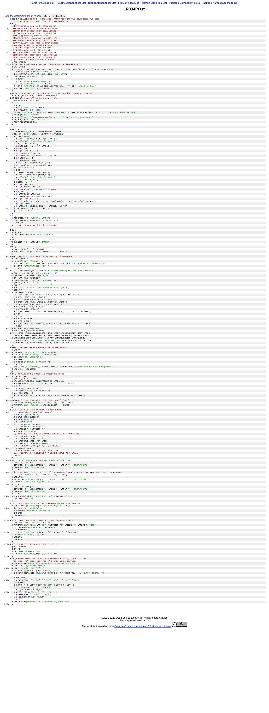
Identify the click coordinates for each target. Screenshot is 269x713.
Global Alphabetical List (102, 3)
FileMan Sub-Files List (154, 3)
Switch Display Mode (55, 16)
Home (33, 3)
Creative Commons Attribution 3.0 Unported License (142, 710)
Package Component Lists (184, 3)
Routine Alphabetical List (71, 3)
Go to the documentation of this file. (22, 16)
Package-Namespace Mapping (219, 3)
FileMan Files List (128, 3)
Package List (46, 3)
